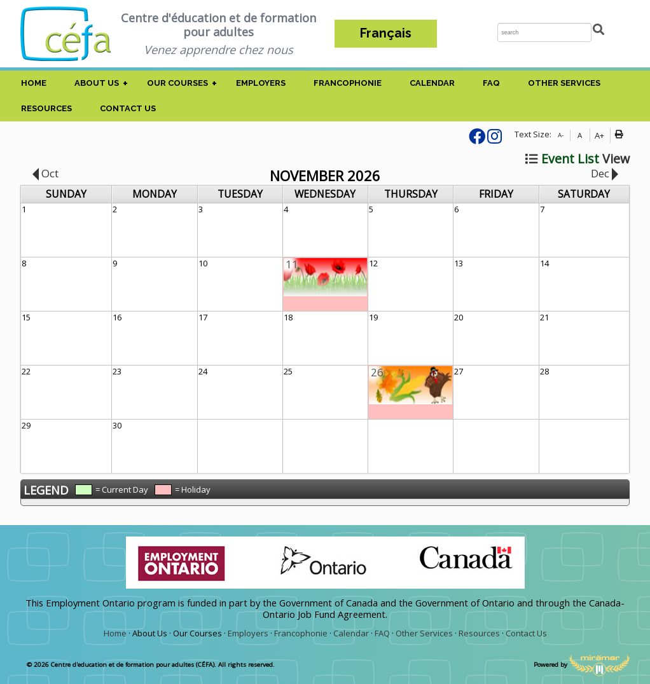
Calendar (432, 83)
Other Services (564, 83)
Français (385, 33)
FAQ (491, 83)
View (577, 158)
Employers (261, 83)
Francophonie (348, 83)
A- (561, 135)
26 (377, 372)
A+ (599, 135)
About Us (96, 83)
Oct (45, 173)
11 (292, 264)
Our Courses (177, 83)
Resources (46, 108)
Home (33, 83)
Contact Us (128, 108)
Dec (604, 173)
